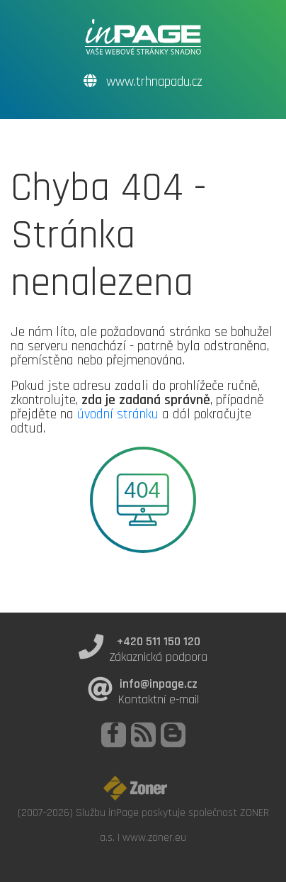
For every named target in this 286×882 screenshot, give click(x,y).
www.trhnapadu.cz (143, 82)
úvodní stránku (118, 414)
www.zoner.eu (154, 837)
